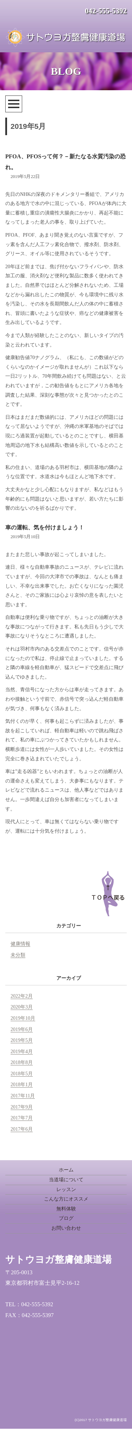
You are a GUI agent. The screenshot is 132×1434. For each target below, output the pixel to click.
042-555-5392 (106, 11)
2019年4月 (22, 1051)
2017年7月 (22, 1118)
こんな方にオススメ (66, 1199)
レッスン (66, 1189)
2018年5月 (22, 1073)
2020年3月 (22, 1007)
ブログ (66, 1218)
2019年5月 (22, 1040)
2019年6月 (22, 1029)
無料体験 (66, 1208)
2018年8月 (22, 1062)
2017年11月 (23, 1095)
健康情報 (20, 943)
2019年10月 (23, 1018)
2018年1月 (22, 1084)
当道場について (66, 1179)
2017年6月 (22, 1129)
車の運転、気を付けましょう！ (44, 527)
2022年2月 (22, 996)
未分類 (18, 955)
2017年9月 (22, 1107)
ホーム (66, 1169)
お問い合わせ (66, 1228)
